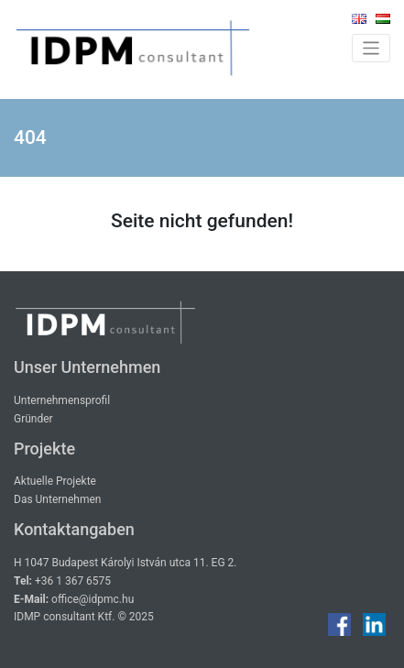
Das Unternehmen (57, 499)
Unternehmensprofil (62, 400)
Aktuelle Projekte (55, 481)
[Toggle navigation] (371, 48)
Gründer (33, 418)
